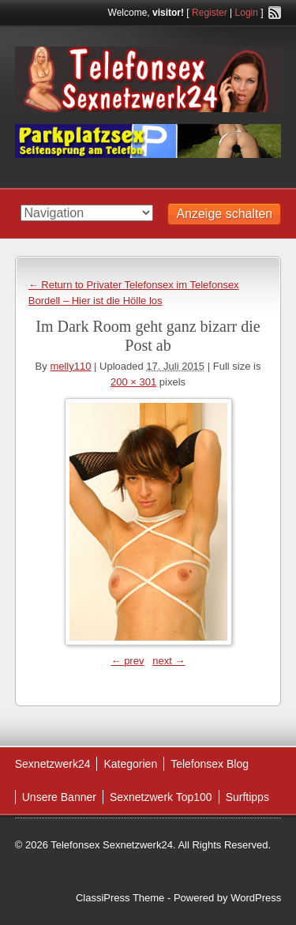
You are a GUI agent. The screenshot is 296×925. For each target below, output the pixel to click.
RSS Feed (274, 12)
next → (168, 661)
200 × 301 (133, 382)
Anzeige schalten (224, 213)
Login (246, 12)
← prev (127, 661)
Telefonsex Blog (209, 764)
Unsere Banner (59, 797)
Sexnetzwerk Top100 (161, 797)
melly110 (70, 366)
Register (209, 12)
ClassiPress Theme (120, 898)
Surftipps (247, 797)
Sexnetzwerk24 (53, 764)
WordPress (255, 898)
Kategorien (130, 764)
